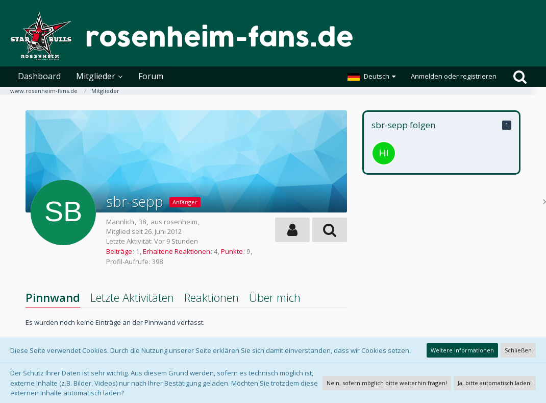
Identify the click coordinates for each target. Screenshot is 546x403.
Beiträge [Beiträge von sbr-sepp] (119, 251)
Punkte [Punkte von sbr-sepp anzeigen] (232, 251)
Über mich (275, 297)
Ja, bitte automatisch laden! (495, 383)
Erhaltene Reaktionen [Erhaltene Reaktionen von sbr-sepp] (176, 251)
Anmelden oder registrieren (454, 76)
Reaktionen (211, 297)
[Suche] (520, 76)
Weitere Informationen (462, 350)
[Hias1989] (383, 153)
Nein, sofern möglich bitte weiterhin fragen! (387, 383)
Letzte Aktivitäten (132, 297)
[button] (371, 76)
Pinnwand (53, 297)
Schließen (518, 350)
